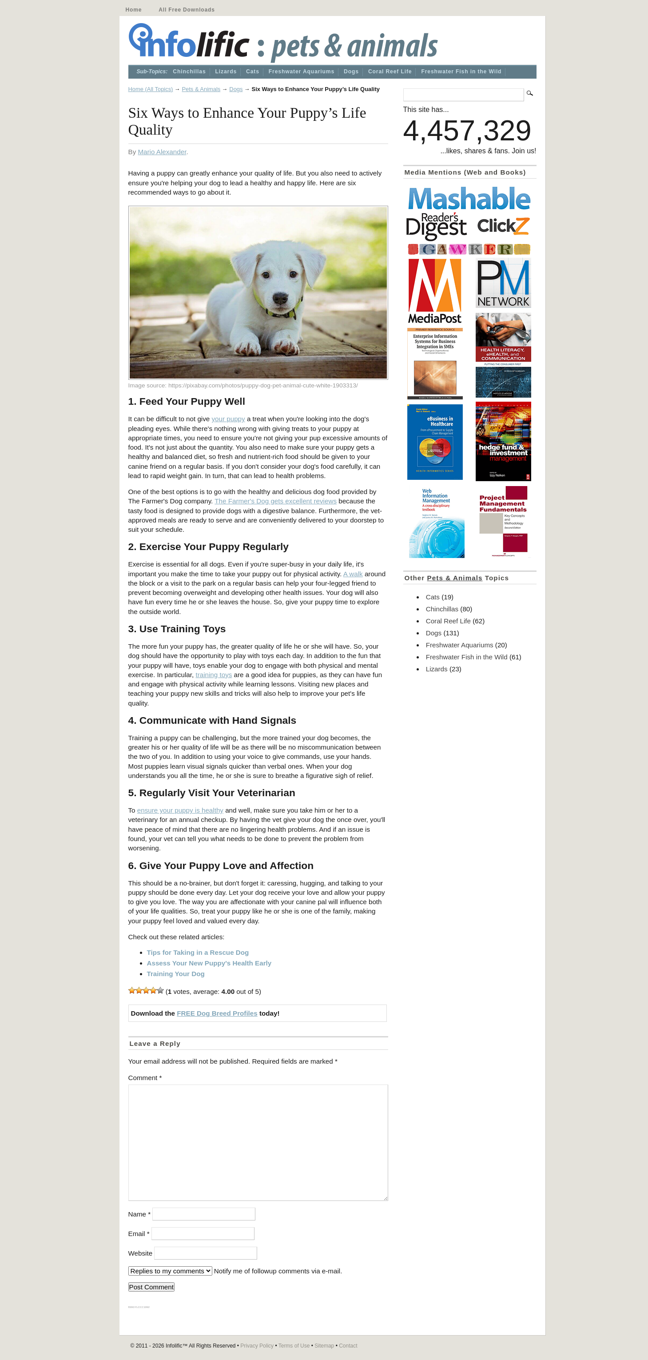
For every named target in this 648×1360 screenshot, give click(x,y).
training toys (213, 674)
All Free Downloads (187, 10)
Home (134, 10)
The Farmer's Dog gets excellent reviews (276, 501)
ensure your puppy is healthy (180, 810)
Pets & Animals (201, 89)
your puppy (228, 419)
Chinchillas (189, 71)
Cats (252, 71)
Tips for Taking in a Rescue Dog (198, 952)
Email (139, 1233)
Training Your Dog (176, 973)
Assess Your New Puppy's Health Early (209, 963)
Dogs (351, 71)
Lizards (226, 71)
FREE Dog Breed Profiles (217, 1013)
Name (139, 1214)
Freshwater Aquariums (301, 71)
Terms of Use (294, 1346)
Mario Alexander (162, 152)
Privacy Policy (257, 1346)
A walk (353, 574)
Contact (348, 1346)
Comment (145, 1077)
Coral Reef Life (390, 71)
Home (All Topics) (150, 89)
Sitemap (324, 1346)
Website (140, 1253)
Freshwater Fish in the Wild (461, 71)
